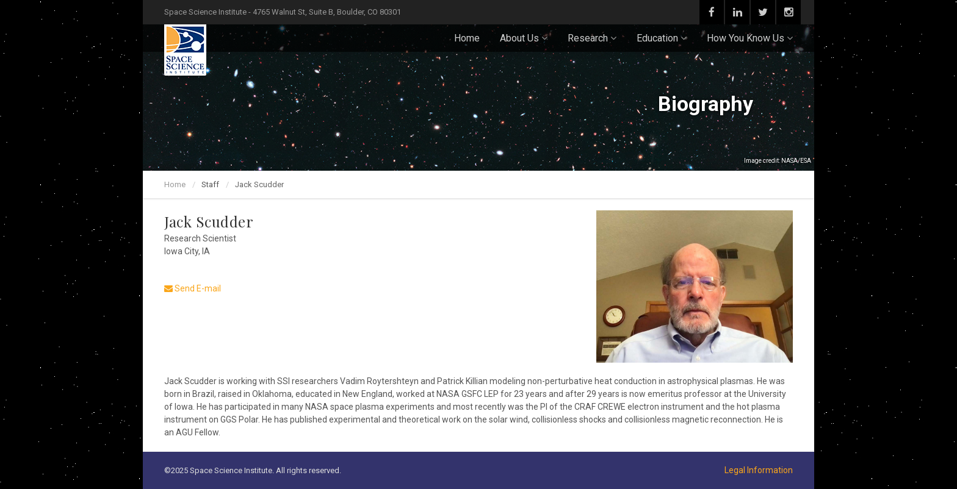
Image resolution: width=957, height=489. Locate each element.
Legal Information (758, 470)
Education (662, 38)
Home (467, 38)
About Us (523, 38)
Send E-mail (192, 288)
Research (592, 38)
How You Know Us (750, 38)
